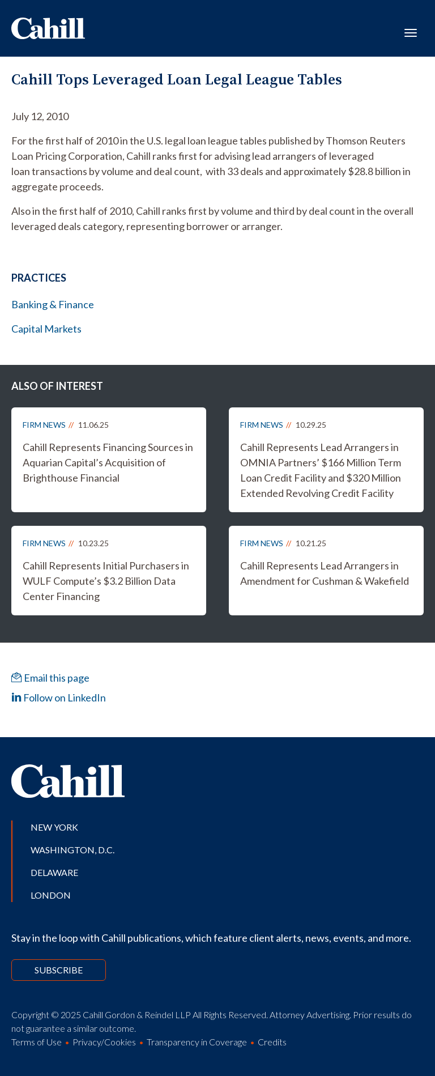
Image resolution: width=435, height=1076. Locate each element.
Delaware (54, 872)
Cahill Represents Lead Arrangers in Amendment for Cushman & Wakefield (324, 573)
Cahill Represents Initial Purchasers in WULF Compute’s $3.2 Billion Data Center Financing (106, 580)
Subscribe (59, 969)
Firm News (44, 424)
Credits (272, 1041)
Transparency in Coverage (197, 1041)
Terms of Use (36, 1041)
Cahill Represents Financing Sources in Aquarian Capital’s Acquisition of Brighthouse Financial (108, 462)
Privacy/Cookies (104, 1041)
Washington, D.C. (72, 849)
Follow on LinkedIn (58, 697)
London (51, 895)
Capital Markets (46, 328)
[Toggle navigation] (411, 32)
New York (54, 827)
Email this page (50, 677)
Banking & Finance (52, 304)
